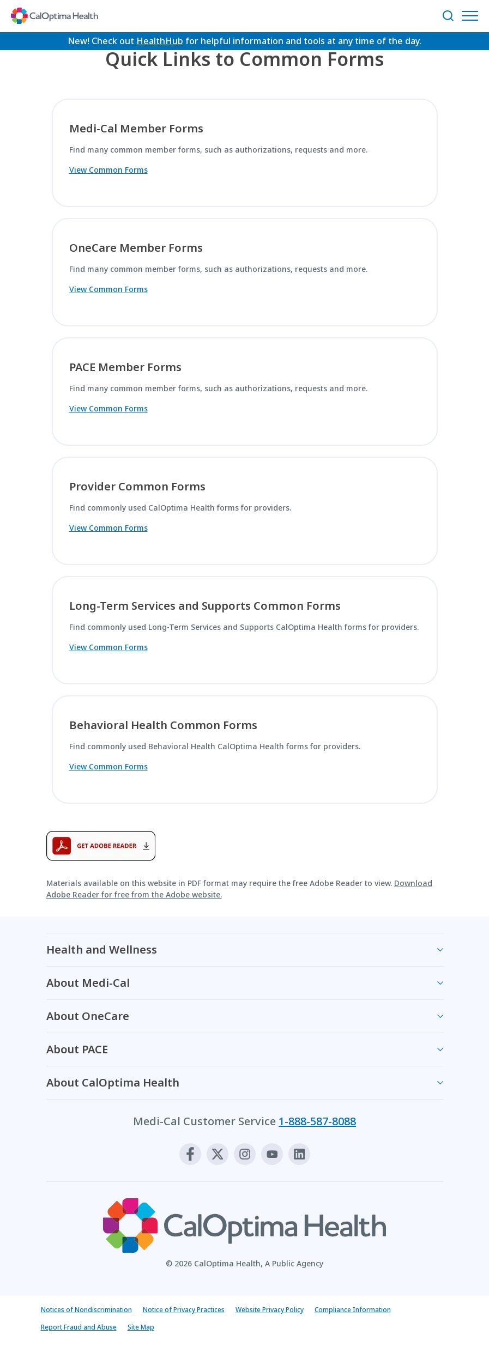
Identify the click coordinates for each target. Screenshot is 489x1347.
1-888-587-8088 (317, 1121)
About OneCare (87, 1016)
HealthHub (159, 41)
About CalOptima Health (112, 1082)
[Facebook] (190, 1154)
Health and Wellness (101, 949)
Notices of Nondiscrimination (86, 1309)
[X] (217, 1154)
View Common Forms (108, 170)
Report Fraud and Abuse (79, 1327)
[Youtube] (272, 1154)
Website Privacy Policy (270, 1309)
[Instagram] (245, 1154)
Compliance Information (353, 1309)
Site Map (141, 1327)
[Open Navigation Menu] (472, 16)
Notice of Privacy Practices (184, 1309)
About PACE (77, 1049)
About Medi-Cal (88, 982)
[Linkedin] (299, 1154)
